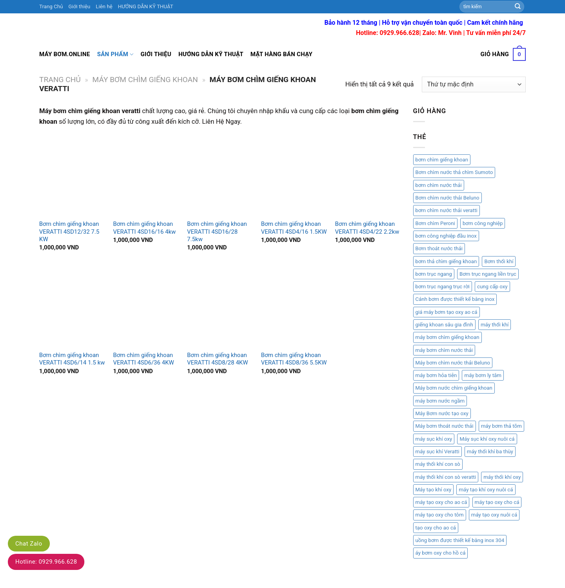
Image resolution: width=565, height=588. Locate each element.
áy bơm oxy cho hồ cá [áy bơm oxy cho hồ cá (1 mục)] (441, 553)
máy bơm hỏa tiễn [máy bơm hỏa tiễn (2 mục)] (436, 375)
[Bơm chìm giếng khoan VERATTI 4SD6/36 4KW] (146, 306)
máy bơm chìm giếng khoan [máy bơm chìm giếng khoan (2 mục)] (447, 337)
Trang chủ (60, 79)
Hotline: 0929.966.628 (46, 561)
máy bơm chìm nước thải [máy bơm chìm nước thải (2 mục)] (444, 350)
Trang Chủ (51, 6)
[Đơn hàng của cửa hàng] (474, 84)
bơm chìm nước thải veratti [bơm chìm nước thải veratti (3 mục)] (447, 210)
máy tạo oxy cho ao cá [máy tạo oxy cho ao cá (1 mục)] (441, 502)
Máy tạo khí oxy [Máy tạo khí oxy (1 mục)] (434, 490)
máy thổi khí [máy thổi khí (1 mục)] (495, 325)
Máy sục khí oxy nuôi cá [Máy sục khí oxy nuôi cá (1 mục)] (486, 439)
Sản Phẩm (115, 55)
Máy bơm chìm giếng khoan (145, 79)
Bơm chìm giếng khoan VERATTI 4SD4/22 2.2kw (367, 227)
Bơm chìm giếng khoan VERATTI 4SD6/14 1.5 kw (72, 359)
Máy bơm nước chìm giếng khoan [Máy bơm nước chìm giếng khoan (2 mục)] (454, 388)
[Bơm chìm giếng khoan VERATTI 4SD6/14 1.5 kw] (72, 306)
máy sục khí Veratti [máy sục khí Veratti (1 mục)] (437, 451)
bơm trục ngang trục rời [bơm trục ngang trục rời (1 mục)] (443, 286)
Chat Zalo (28, 543)
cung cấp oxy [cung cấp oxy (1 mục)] (492, 286)
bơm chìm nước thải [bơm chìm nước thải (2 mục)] (439, 185)
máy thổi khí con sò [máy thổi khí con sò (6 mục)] (438, 464)
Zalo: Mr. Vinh (442, 33)
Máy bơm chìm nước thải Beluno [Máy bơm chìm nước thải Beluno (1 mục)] (453, 363)
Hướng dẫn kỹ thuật (211, 54)
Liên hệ (104, 6)
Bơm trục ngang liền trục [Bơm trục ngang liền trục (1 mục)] (487, 274)
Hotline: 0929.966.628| (389, 33)
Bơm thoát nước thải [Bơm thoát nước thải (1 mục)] (439, 248)
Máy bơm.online (64, 54)
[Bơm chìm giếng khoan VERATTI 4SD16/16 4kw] (146, 175)
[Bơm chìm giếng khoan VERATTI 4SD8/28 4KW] (220, 306)
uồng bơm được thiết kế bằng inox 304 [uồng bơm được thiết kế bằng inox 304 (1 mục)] (460, 540)
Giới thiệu (79, 6)
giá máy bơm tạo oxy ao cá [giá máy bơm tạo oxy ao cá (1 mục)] (447, 312)
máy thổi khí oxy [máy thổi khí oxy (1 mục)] (502, 477)
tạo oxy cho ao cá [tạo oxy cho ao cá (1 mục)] (436, 528)
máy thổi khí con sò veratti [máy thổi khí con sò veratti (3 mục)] (446, 477)
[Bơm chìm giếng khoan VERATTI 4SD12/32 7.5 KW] (72, 175)
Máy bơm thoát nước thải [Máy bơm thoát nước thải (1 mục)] (445, 426)
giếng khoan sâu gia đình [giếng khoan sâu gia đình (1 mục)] (444, 325)
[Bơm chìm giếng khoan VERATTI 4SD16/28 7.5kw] (220, 175)
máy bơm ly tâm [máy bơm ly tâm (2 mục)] (482, 375)
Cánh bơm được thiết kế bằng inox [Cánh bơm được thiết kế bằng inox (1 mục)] (455, 299)
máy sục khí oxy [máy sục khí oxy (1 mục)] (434, 439)
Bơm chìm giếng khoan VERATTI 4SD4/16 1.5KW (294, 227)
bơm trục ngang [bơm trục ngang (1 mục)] (434, 274)
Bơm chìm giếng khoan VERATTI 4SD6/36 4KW (143, 359)
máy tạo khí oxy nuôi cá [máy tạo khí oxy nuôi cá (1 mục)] (486, 490)
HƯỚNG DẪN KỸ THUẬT (145, 6)
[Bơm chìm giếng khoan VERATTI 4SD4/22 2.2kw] (368, 175)
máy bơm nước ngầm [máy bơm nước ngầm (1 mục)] (440, 401)
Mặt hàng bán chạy (281, 54)
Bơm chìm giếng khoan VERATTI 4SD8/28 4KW (217, 359)
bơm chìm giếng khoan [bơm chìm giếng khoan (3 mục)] (442, 160)
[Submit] (518, 6)
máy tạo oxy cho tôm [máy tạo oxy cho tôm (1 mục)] (440, 515)
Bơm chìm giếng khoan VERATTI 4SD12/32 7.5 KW (69, 231)
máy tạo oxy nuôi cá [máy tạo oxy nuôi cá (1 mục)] (494, 515)
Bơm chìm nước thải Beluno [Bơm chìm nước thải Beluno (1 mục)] (447, 198)
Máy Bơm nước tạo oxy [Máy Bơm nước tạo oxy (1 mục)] (442, 413)
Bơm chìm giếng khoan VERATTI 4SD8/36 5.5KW (294, 359)
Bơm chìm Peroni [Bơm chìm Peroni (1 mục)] (435, 223)
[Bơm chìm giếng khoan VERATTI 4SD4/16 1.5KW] (294, 175)
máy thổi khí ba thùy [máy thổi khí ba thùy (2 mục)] (490, 451)
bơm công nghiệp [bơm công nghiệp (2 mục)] (483, 223)
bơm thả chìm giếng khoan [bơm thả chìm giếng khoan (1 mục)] (446, 261)
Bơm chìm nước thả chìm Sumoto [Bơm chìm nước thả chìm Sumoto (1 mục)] (454, 172)
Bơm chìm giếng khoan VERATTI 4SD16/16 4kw (144, 227)
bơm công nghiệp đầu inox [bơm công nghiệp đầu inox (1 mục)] (446, 236)
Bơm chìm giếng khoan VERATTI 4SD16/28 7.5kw (217, 231)
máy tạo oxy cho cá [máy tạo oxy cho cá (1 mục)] (497, 502)
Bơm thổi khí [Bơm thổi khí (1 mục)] (498, 261)
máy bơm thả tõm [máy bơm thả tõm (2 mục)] (501, 426)
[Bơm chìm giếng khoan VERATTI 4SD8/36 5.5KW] (294, 306)
